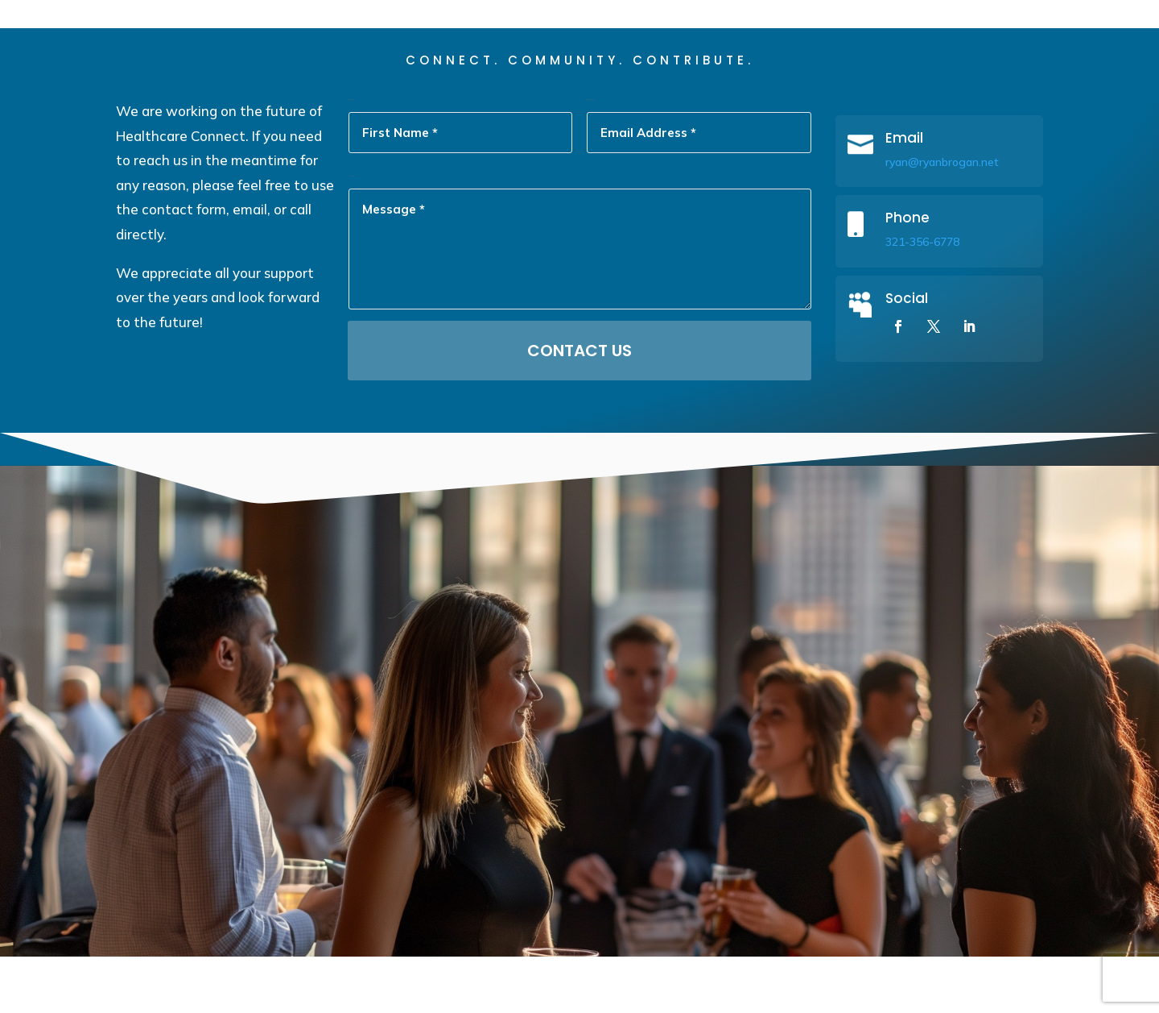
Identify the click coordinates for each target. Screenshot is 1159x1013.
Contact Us (579, 407)
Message (352, 232)
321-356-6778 (922, 298)
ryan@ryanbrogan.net (942, 218)
